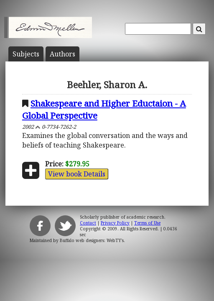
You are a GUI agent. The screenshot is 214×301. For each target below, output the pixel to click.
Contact (88, 223)
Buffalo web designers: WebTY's (92, 240)
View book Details (76, 174)
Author (62, 54)
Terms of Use (147, 223)
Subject (26, 54)
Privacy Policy (115, 223)
